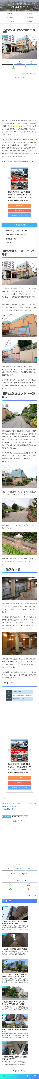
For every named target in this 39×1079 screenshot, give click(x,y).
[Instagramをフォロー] (28, 884)
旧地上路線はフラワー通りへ (16, 235)
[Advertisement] (19, 98)
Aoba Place (8, 809)
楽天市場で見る (19, 210)
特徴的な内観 (11, 239)
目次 (18, 225)
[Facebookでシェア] (19, 62)
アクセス (9, 243)
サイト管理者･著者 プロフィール (10, 1069)
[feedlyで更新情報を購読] (10, 889)
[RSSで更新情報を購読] (28, 889)
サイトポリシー (29, 1072)
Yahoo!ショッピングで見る (19, 215)
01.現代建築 (6, 816)
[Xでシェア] (7, 62)
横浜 (14, 816)
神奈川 (20, 816)
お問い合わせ (29, 1067)
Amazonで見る (19, 205)
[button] (25, 68)
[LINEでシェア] (13, 68)
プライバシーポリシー (10, 1072)
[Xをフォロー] (10, 884)
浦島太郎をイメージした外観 (16, 231)
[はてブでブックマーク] (31, 62)
